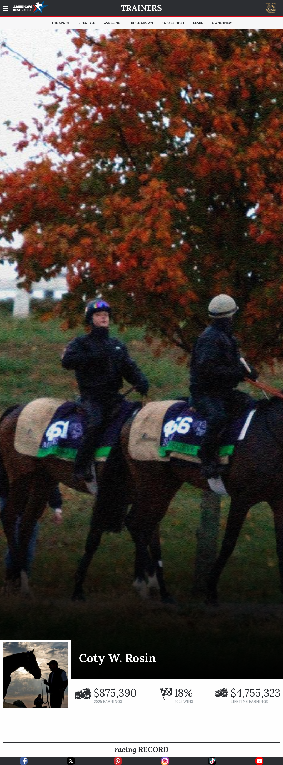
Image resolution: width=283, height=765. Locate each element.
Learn (198, 22)
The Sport (60, 22)
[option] (141, 354)
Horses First (173, 22)
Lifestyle (86, 22)
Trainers (141, 8)
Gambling (111, 22)
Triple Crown (141, 22)
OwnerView (222, 22)
